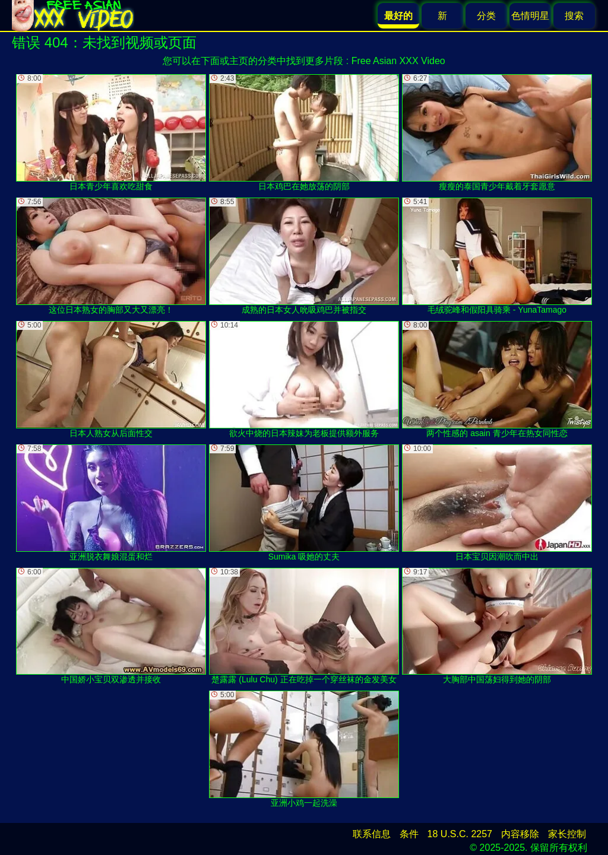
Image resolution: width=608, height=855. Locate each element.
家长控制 (567, 834)
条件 (409, 834)
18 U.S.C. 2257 (460, 834)
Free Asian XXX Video (398, 61)
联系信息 (372, 834)
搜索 (574, 16)
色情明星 (530, 16)
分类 (486, 16)
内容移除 (520, 834)
